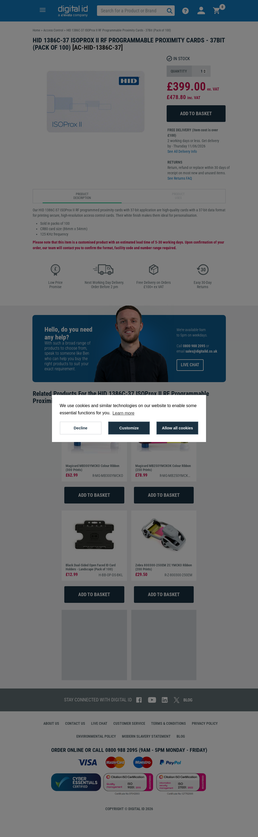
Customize (129, 428)
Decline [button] (80, 428)
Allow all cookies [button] (177, 428)
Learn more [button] (123, 413)
